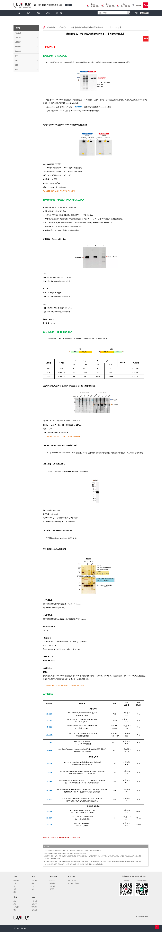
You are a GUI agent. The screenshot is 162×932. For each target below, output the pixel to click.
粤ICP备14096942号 (142, 917)
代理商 (52, 889)
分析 (16, 60)
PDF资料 (34, 880)
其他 (15, 910)
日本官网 (52, 886)
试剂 (68, 5)
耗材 (16, 70)
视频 (33, 883)
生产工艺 (16, 907)
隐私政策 (23, 928)
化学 (16, 56)
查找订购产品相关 (73, 883)
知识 (33, 889)
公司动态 (18, 37)
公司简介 (52, 880)
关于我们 (59, 13)
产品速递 (18, 33)
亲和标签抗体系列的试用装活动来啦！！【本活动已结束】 (97, 27)
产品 (18, 13)
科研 (15, 901)
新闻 (48, 13)
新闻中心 (51, 27)
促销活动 (18, 47)
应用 (28, 13)
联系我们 (52, 883)
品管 (15, 904)
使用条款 (16, 928)
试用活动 (18, 42)
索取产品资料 (72, 880)
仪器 (16, 65)
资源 (38, 13)
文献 (33, 886)
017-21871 (58, 510)
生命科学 (18, 51)
